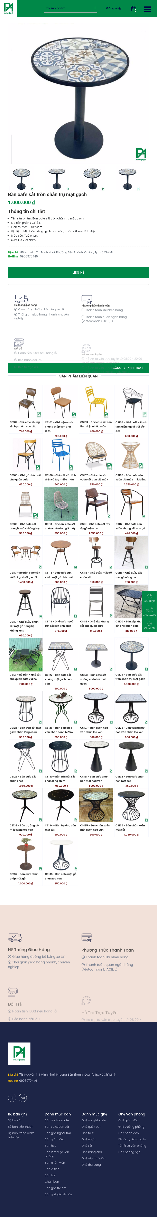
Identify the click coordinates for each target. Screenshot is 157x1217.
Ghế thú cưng (91, 1165)
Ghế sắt (87, 1146)
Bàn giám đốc (55, 1139)
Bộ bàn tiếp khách (20, 1127)
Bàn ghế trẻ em (55, 1188)
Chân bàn (52, 1182)
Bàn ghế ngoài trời (58, 1133)
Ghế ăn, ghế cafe (94, 1120)
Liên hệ (79, 272)
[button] (146, 8)
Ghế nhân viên (128, 1133)
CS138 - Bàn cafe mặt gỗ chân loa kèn (60, 902)
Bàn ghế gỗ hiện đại (58, 1194)
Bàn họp (50, 1146)
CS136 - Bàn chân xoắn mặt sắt (130, 853)
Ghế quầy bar (91, 1127)
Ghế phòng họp (129, 1152)
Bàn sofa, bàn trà (57, 1127)
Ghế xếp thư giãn (93, 1158)
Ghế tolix (87, 1133)
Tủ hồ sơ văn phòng (132, 1146)
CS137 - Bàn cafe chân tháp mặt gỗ (24, 902)
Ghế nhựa (88, 1139)
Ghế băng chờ (92, 1152)
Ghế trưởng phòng (131, 1127)
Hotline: (13, 1081)
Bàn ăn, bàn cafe (57, 1120)
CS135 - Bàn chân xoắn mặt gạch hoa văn (95, 853)
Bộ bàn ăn (15, 1120)
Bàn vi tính (52, 1169)
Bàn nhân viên (55, 1163)
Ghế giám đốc (128, 1120)
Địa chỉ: (13, 1075)
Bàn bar (50, 1175)
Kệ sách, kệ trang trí (132, 1139)
